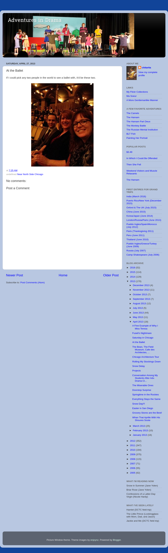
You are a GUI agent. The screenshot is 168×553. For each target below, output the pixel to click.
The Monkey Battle (136, 125)
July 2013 (138, 308)
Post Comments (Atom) (32, 282)
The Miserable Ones (142, 385)
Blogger (117, 540)
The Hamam (132, 117)
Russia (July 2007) (136, 250)
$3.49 (129, 152)
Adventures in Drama (35, 20)
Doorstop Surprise (141, 390)
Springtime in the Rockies (145, 394)
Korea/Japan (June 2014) (139, 216)
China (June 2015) (136, 211)
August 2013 (140, 303)
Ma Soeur (131, 96)
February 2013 (141, 430)
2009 (133, 454)
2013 (133, 281)
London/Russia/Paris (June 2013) (143, 220)
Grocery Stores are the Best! (147, 412)
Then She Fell (133, 164)
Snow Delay (138, 366)
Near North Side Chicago (30, 174)
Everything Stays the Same (146, 399)
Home (63, 275)
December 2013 (141, 285)
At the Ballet (138, 342)
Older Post (111, 275)
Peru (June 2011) (135, 235)
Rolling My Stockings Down (146, 361)
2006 (133, 468)
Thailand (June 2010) (137, 239)
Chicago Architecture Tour (145, 357)
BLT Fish (131, 134)
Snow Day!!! (138, 403)
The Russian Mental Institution (142, 129)
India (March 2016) (136, 196)
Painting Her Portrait (137, 138)
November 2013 (141, 289)
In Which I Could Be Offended (141, 158)
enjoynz (94, 540)
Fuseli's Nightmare (142, 333)
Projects (136, 370)
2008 (133, 459)
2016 (133, 267)
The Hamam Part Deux (138, 121)
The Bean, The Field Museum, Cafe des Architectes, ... (143, 350)
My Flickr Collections (137, 92)
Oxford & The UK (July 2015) (141, 207)
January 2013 (140, 435)
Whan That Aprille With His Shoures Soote (146, 419)
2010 (133, 450)
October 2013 (140, 294)
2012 (133, 441)
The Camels (132, 113)
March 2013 (139, 426)
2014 (133, 276)
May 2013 (138, 317)
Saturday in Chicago (142, 337)
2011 (133, 445)
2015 (133, 272)
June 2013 (138, 312)
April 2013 (138, 321)
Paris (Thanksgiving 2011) (140, 231)
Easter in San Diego (142, 408)
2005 (133, 472)
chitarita (146, 67)
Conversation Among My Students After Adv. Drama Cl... (145, 378)
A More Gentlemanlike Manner (142, 100)
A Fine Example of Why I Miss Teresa (145, 327)
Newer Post (14, 275)
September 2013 (142, 299)
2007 (133, 463)
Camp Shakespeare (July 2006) (142, 254)
